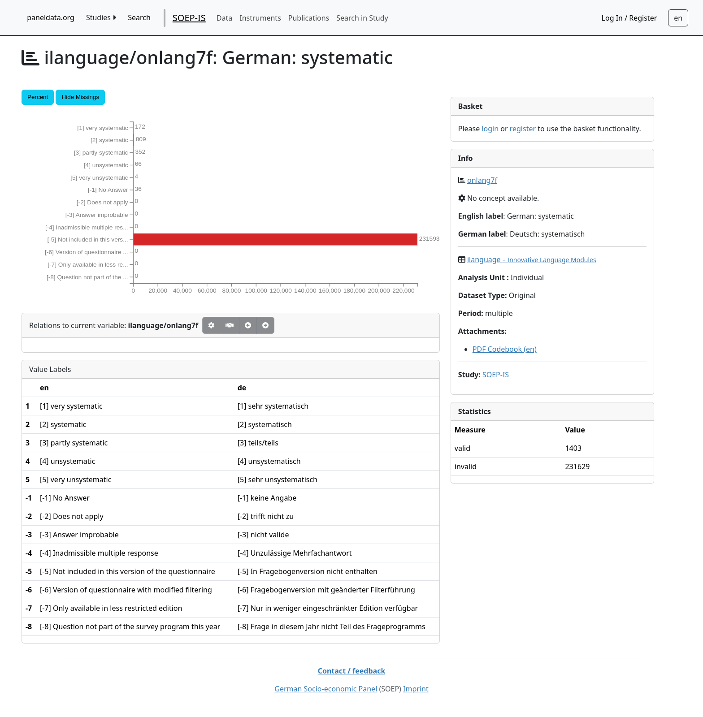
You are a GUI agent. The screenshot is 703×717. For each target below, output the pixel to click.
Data (224, 18)
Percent (37, 97)
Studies (101, 17)
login (490, 129)
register (523, 129)
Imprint (416, 689)
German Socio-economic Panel (325, 689)
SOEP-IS (189, 18)
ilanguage (531, 259)
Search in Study (362, 18)
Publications (308, 18)
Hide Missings (80, 97)
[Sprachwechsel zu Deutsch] (678, 17)
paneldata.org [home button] (50, 17)
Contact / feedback (352, 671)
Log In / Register (629, 18)
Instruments (260, 18)
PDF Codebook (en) (505, 349)
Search (139, 17)
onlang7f (482, 180)
